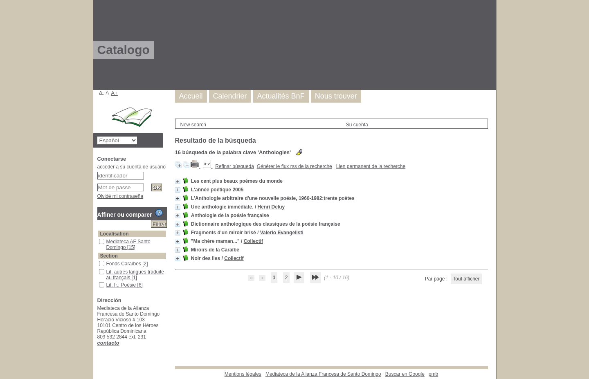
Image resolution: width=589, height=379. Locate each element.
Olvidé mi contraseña (120, 196)
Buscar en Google (405, 374)
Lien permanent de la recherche (370, 166)
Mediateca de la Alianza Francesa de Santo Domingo (323, 374)
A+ (114, 93)
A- (101, 92)
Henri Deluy (271, 207)
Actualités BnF (281, 96)
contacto (108, 343)
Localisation (114, 234)
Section (109, 256)
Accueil (191, 96)
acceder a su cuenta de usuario (131, 167)
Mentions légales (243, 374)
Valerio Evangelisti (281, 232)
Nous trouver (336, 96)
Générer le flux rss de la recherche (294, 166)
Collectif (253, 241)
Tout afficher (466, 279)
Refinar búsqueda (234, 166)
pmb (433, 374)
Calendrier (230, 96)
